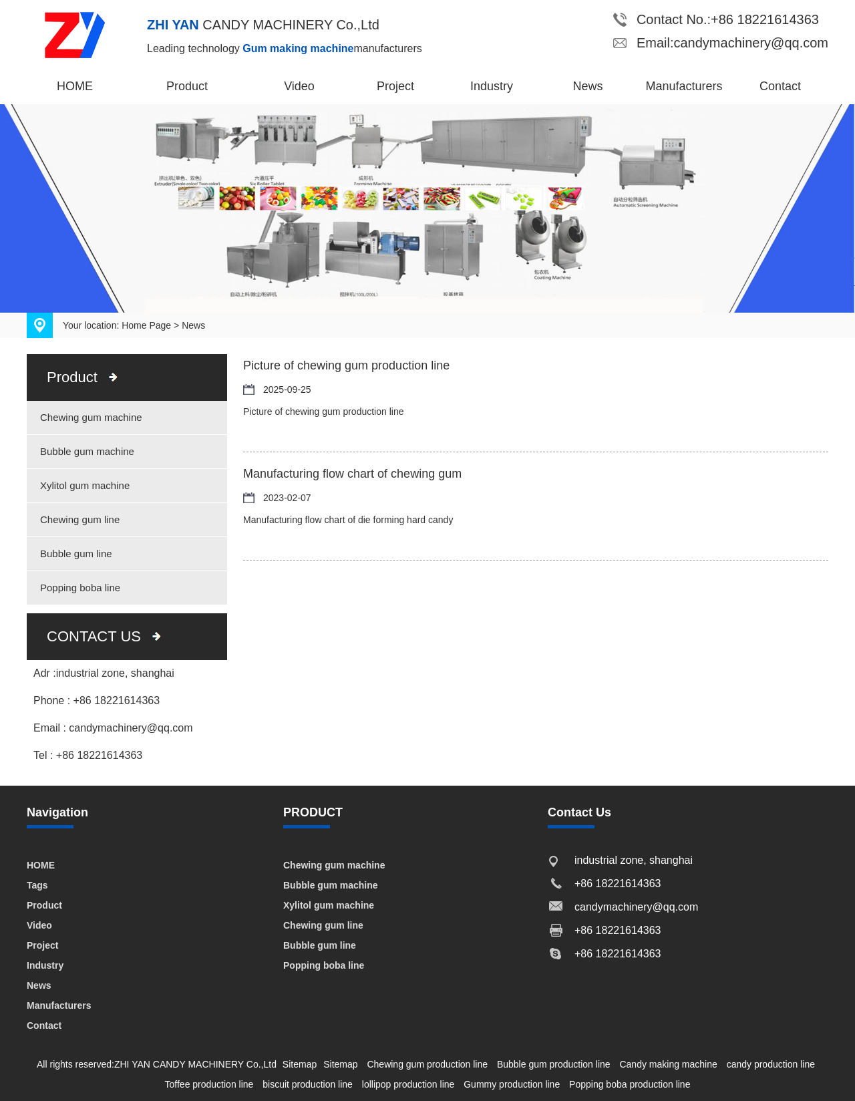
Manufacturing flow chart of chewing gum (352, 473)
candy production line (771, 1064)
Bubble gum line (76, 553)
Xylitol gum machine (85, 485)
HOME (75, 86)
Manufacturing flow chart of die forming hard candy (348, 519)
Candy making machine (668, 1064)
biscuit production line (308, 1084)
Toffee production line (209, 1084)
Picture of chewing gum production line (346, 365)
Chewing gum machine (91, 417)
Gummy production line (512, 1084)
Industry (491, 86)
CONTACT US (94, 636)
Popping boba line (80, 587)
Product (187, 86)
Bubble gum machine (87, 451)
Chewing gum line (80, 519)
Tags (37, 885)
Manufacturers (683, 86)
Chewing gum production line (427, 1064)
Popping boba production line (629, 1084)
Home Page (146, 325)
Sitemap (300, 1064)
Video (299, 86)
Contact (780, 86)
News (587, 86)
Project (395, 86)
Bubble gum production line (554, 1064)
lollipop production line (408, 1084)
